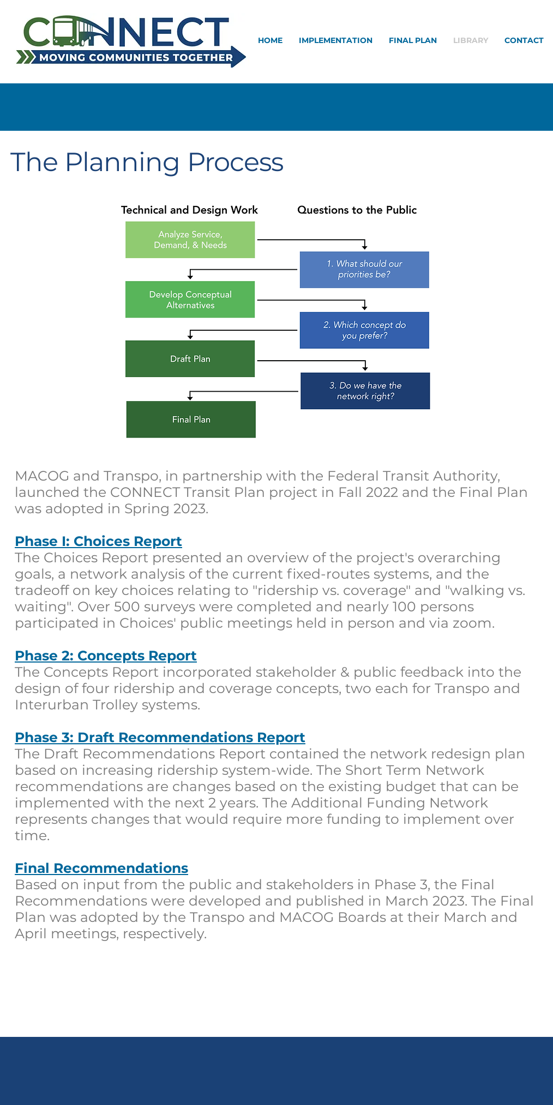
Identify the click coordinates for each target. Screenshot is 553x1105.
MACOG (44, 475)
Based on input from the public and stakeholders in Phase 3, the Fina (253, 884)
